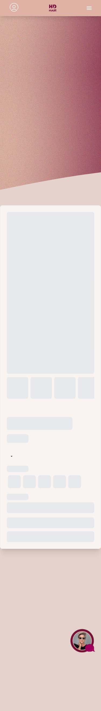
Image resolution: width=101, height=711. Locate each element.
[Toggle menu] (89, 8)
